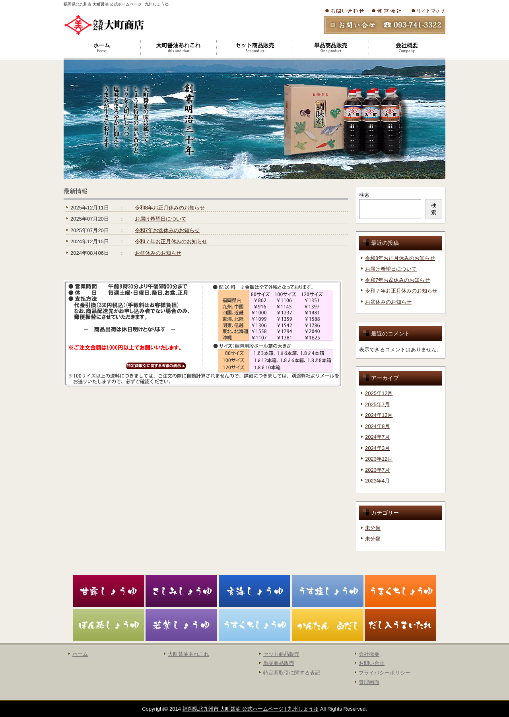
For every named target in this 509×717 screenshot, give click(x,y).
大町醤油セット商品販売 (254, 48)
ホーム (102, 48)
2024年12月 (378, 415)
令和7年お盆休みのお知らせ (167, 230)
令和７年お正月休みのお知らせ (171, 241)
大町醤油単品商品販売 (331, 48)
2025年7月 (377, 404)
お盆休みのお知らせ (158, 253)
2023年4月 (377, 481)
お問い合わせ (346, 11)
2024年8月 (377, 426)
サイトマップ (427, 11)
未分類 (373, 528)
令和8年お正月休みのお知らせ (170, 208)
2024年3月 (377, 448)
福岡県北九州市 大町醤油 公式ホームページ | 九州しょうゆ (251, 709)
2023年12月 (378, 459)
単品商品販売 (278, 663)
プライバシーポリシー (384, 673)
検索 (364, 195)
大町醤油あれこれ (178, 48)
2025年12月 (378, 393)
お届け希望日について (161, 219)
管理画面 (369, 682)
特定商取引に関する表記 (291, 673)
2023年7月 (377, 470)
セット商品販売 (281, 654)
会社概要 (388, 11)
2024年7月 (377, 437)
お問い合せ (372, 663)
